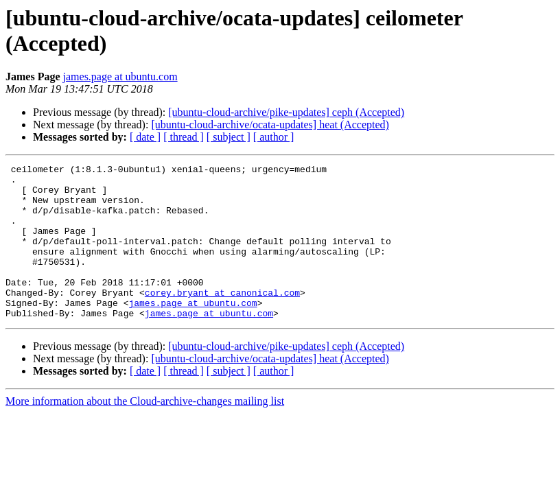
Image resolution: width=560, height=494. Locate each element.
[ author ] (273, 137)
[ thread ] (183, 137)
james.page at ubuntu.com (120, 76)
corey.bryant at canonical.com (222, 319)
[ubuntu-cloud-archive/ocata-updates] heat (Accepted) (270, 124)
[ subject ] (228, 137)
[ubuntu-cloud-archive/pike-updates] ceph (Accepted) (286, 112)
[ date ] (145, 137)
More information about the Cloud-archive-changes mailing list (144, 432)
